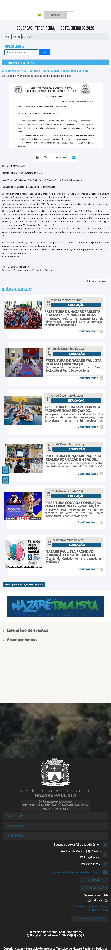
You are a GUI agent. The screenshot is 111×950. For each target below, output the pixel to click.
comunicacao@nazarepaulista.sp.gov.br (76, 872)
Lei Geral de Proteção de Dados (90, 918)
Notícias (16, 36)
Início (6, 36)
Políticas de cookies (98, 909)
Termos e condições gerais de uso (90, 906)
